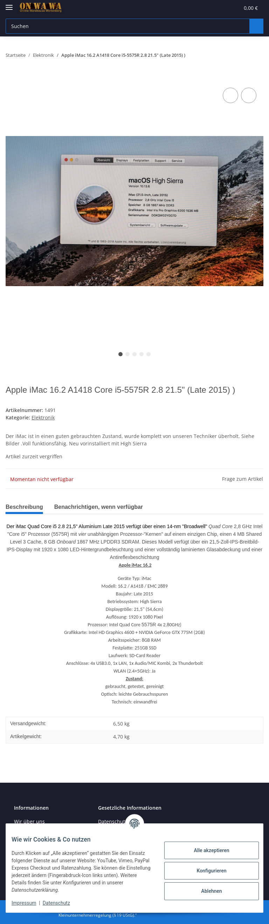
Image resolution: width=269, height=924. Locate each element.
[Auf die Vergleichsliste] (230, 95)
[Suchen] (127, 26)
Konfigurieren (206, 871)
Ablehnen (205, 891)
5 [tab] (148, 354)
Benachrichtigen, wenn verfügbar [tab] (106, 507)
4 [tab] (141, 354)
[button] (200, 8)
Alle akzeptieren (205, 850)
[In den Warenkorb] (11, 78)
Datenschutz (62, 903)
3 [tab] (134, 354)
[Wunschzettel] (216, 8)
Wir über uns (29, 821)
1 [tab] (120, 354)
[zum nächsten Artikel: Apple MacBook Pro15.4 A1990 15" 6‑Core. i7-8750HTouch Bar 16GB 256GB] (256, 55)
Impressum (29, 903)
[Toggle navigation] (9, 4)
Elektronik (43, 417)
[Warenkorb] (244, 8)
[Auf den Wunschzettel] (248, 95)
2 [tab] (127, 354)
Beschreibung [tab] (26, 507)
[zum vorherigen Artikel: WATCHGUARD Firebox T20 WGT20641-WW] (242, 55)
